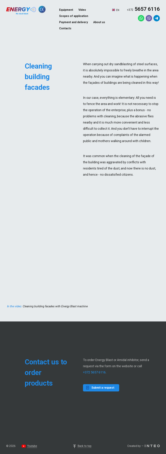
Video (82, 9)
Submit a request (100, 387)
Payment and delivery (73, 22)
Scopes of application (73, 16)
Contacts (65, 28)
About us (99, 22)
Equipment (66, 9)
